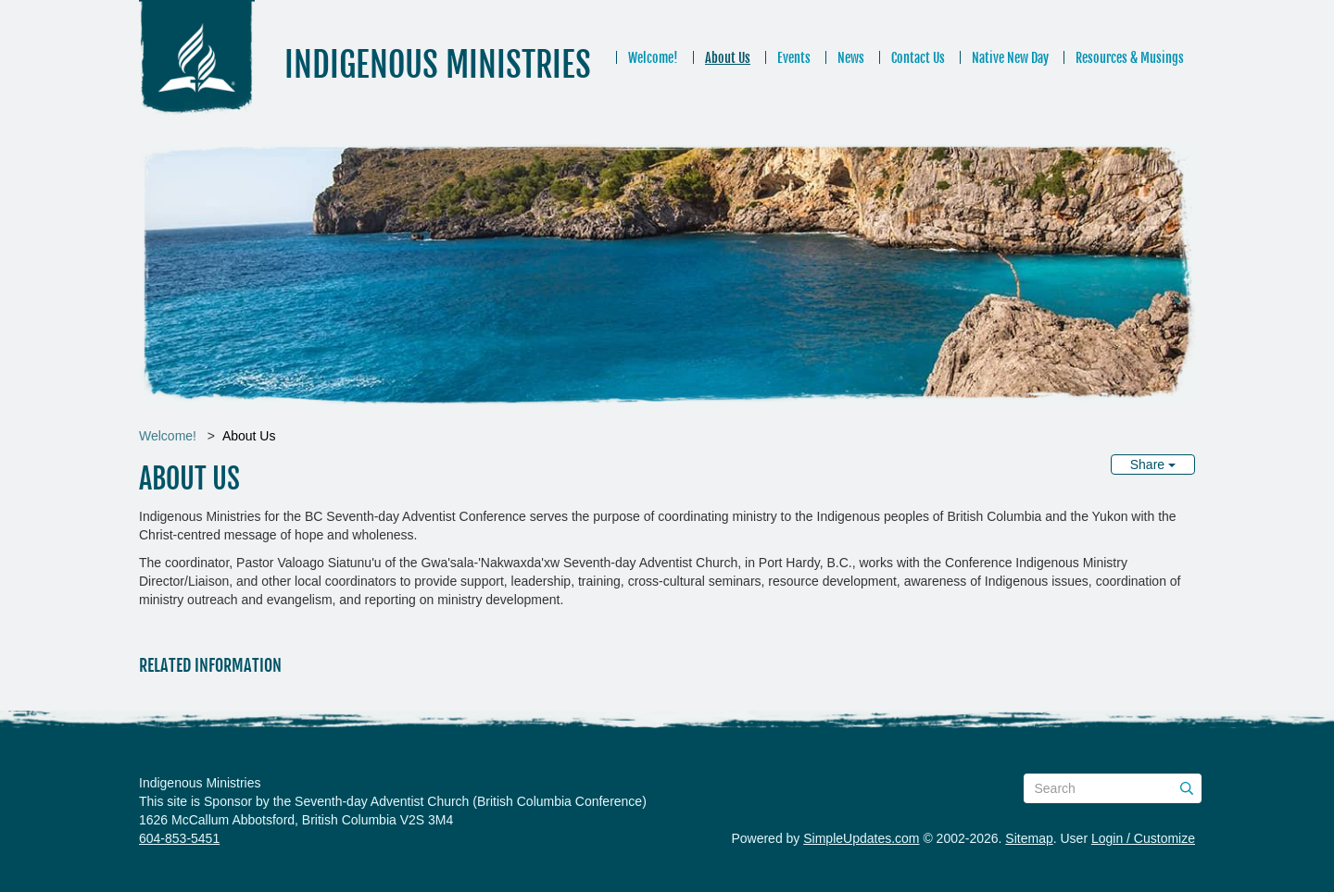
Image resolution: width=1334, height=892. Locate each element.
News (850, 58)
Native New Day (1010, 58)
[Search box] (1113, 788)
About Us (727, 58)
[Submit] (1187, 788)
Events (794, 58)
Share (1153, 464)
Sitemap (1028, 838)
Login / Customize (1143, 838)
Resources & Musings (1130, 58)
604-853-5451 (179, 838)
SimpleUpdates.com (861, 838)
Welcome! (653, 58)
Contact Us (918, 58)
